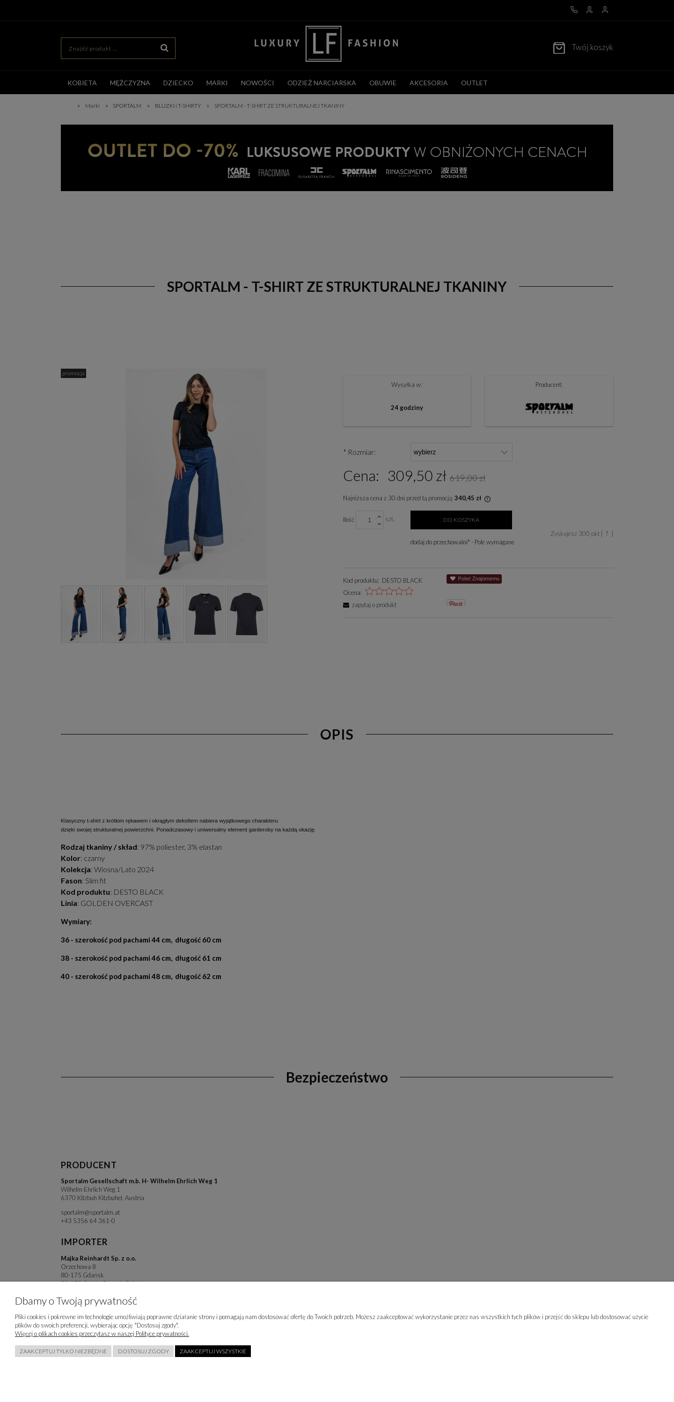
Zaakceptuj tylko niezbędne (63, 1351)
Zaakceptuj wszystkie (213, 1351)
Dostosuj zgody (143, 1351)
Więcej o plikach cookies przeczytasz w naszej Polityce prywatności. (102, 1333)
